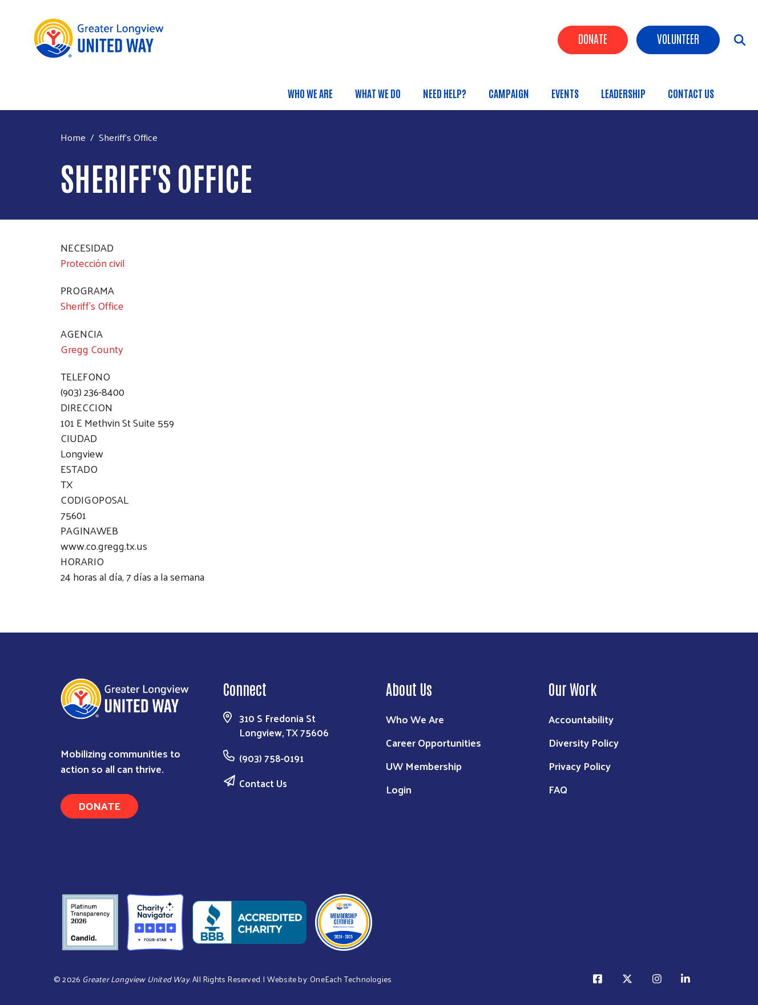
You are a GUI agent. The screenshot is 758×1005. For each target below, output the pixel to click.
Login (399, 789)
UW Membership (424, 766)
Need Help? (444, 93)
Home (73, 137)
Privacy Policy (580, 766)
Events (565, 93)
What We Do (378, 93)
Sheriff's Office (92, 305)
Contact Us (691, 93)
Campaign (509, 93)
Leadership (623, 93)
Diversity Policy (584, 742)
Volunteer (678, 38)
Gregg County (92, 348)
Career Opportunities (433, 742)
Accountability (581, 719)
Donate (592, 38)
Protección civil (93, 262)
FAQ (558, 789)
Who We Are (310, 93)
